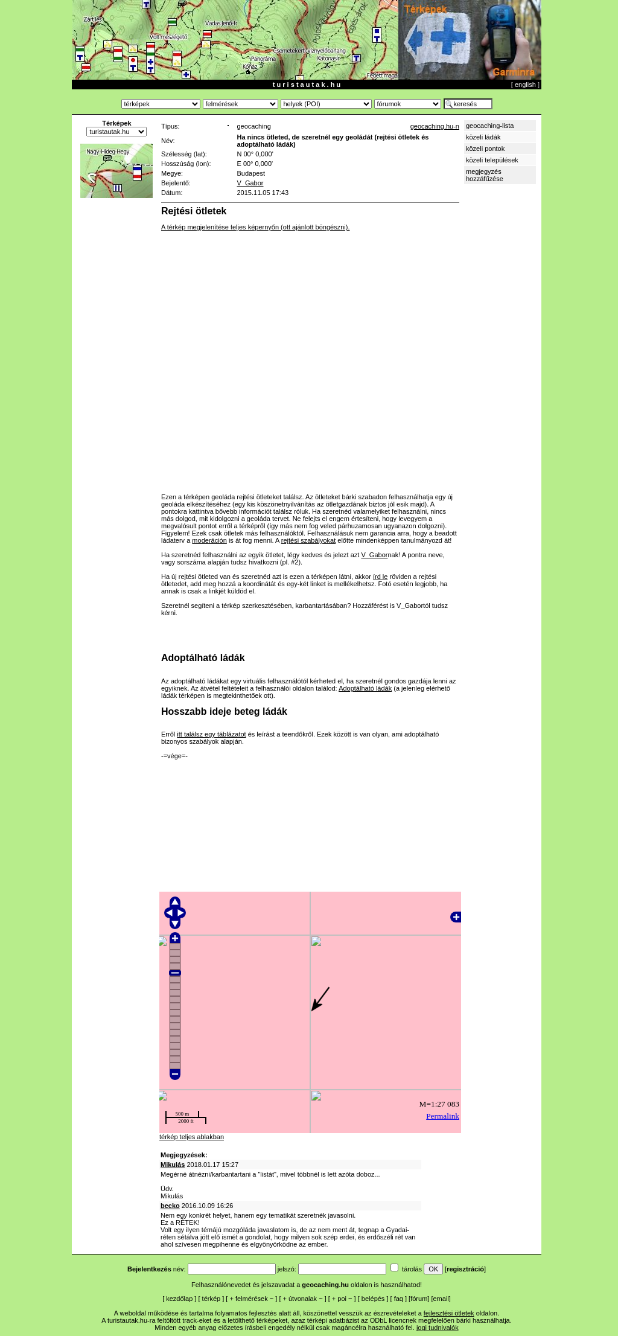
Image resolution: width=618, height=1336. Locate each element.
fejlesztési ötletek (449, 1313)
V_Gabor (250, 183)
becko (170, 1205)
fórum (418, 1298)
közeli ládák (483, 137)
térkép (211, 1298)
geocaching (253, 126)
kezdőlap (179, 1298)
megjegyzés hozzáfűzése (484, 175)
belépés (373, 1298)
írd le (380, 576)
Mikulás (173, 1164)
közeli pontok (485, 148)
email (441, 1298)
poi (341, 1298)
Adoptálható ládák (365, 688)
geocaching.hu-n (434, 126)
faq (398, 1298)
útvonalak (302, 1298)
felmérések (251, 1298)
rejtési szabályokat (308, 540)
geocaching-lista (490, 125)
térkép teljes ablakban (191, 1136)
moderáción (209, 540)
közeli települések (492, 160)
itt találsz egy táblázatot (211, 734)
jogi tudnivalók (437, 1327)
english (525, 84)
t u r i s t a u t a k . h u (306, 84)
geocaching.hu (325, 1284)
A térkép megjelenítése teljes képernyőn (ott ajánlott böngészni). (255, 227)
